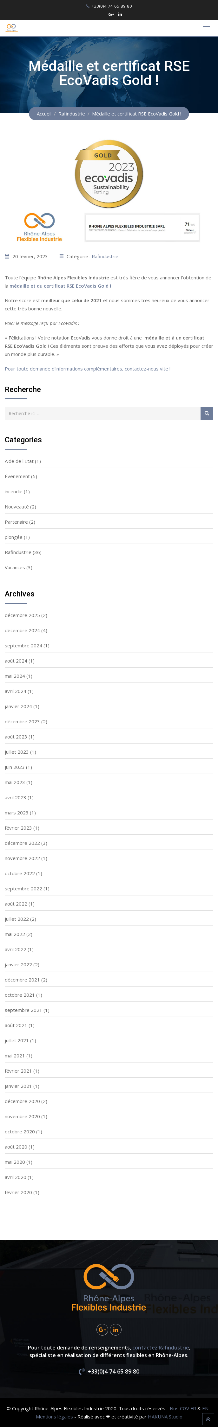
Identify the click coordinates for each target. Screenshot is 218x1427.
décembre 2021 (22, 979)
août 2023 (16, 736)
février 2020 (18, 1192)
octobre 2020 (20, 1131)
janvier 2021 (18, 1086)
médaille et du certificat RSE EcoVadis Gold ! (60, 286)
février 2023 (18, 828)
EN (205, 1408)
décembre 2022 (22, 843)
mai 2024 (15, 676)
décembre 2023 (22, 721)
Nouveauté (17, 506)
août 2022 (16, 903)
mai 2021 (15, 1055)
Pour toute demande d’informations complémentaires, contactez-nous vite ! (87, 368)
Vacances (15, 567)
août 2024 (16, 660)
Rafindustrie (105, 256)
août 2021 (16, 1025)
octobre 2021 (20, 995)
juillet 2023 (17, 752)
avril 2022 (15, 949)
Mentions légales (54, 1416)
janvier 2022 (18, 964)
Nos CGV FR (183, 1408)
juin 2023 (15, 767)
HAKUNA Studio (165, 1416)
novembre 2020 (22, 1116)
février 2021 (18, 1071)
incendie (14, 491)
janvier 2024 (18, 706)
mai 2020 (15, 1162)
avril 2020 (15, 1177)
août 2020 (16, 1146)
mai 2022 (15, 934)
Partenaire (16, 522)
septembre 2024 (23, 645)
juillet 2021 (17, 1040)
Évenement (17, 476)
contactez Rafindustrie (160, 1347)
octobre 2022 (20, 873)
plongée (14, 537)
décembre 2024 (22, 630)
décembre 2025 (22, 615)
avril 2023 (15, 797)
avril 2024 (15, 691)
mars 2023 (17, 812)
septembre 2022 (23, 888)
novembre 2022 (22, 858)
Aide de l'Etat (19, 461)
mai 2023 (15, 782)
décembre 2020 (22, 1101)
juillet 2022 (17, 919)
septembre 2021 (23, 1010)
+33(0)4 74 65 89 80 (111, 6)
